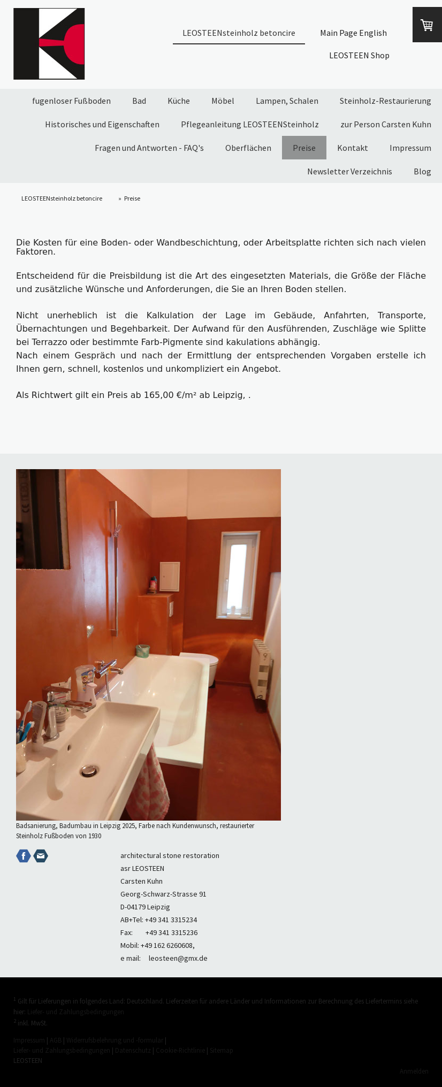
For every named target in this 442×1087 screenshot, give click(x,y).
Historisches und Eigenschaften (102, 124)
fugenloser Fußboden (71, 100)
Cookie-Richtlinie (180, 1050)
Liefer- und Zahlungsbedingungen (75, 1011)
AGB (56, 1040)
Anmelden (414, 1071)
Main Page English (353, 32)
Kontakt (352, 147)
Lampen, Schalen (287, 100)
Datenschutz (133, 1050)
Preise (304, 147)
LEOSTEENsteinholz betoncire (238, 32)
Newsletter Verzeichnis (349, 171)
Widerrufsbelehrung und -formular (114, 1040)
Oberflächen (248, 147)
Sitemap (221, 1050)
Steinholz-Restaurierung (385, 100)
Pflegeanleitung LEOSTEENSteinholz (250, 124)
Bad (139, 100)
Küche (178, 100)
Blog (422, 171)
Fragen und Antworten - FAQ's (149, 147)
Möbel (222, 100)
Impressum (410, 147)
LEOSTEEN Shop (359, 55)
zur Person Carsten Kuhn (385, 124)
